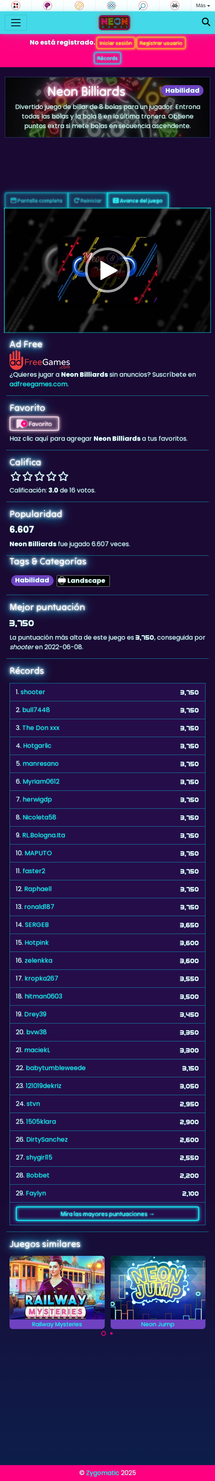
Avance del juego (138, 200)
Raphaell (38, 888)
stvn (33, 1103)
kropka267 (41, 978)
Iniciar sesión (116, 43)
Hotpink (37, 942)
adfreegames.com (38, 384)
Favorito (34, 424)
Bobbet (38, 1175)
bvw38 (36, 1032)
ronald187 (39, 906)
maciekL (37, 1050)
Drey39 (35, 1014)
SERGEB (37, 924)
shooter (33, 692)
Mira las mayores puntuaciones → (107, 1214)
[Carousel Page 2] (111, 1333)
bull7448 (36, 709)
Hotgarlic (37, 745)
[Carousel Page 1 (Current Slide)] (103, 1333)
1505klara (41, 1121)
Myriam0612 (41, 781)
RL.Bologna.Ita (43, 835)
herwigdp (37, 799)
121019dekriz (43, 1085)
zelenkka (38, 960)
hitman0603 (43, 996)
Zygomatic (102, 1472)
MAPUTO (38, 853)
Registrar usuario (161, 43)
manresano (41, 763)
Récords (107, 58)
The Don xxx (41, 727)
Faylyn (36, 1193)
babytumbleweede (56, 1067)
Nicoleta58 (39, 817)
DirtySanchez (47, 1139)
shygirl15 (39, 1157)
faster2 (34, 871)
